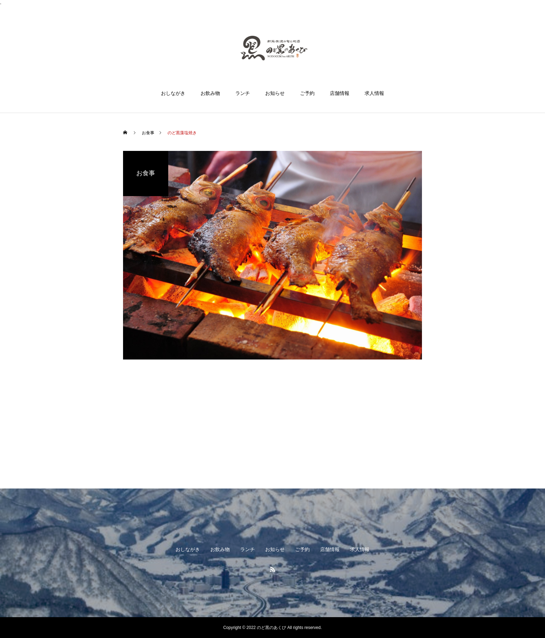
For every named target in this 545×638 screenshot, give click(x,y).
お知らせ (275, 93)
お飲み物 (210, 93)
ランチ (242, 93)
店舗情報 (339, 93)
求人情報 (374, 93)
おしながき (173, 93)
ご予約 (307, 93)
